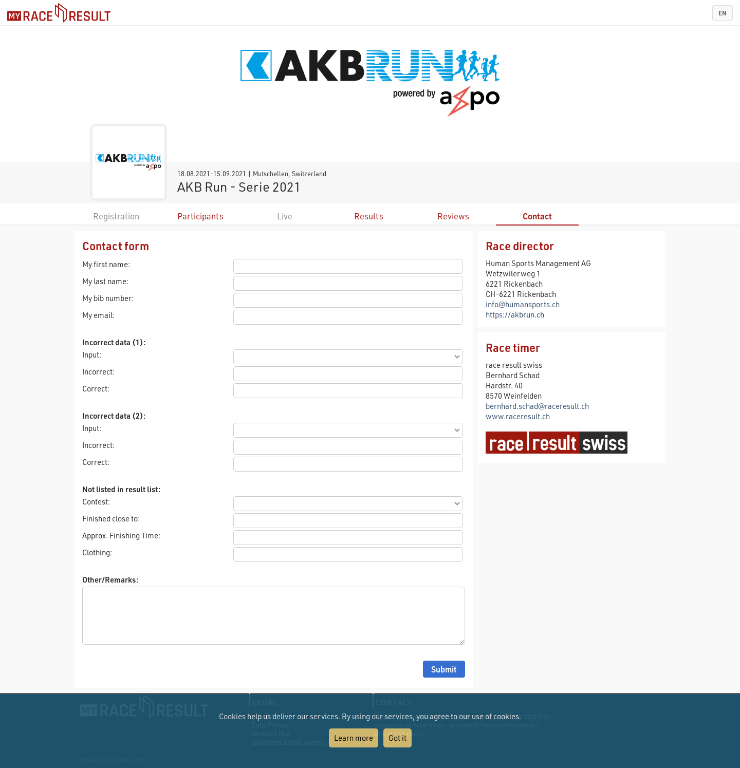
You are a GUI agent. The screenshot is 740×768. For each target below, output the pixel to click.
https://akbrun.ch (515, 314)
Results (368, 216)
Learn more (353, 738)
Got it (397, 738)
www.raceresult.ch (518, 416)
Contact (537, 216)
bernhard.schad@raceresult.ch (537, 406)
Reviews (453, 216)
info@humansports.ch (523, 304)
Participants (200, 216)
